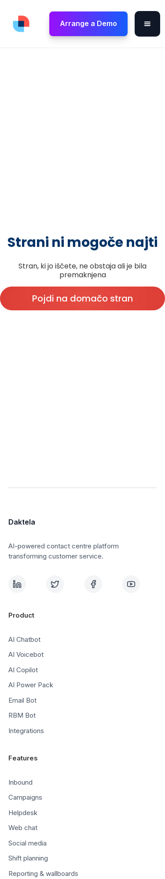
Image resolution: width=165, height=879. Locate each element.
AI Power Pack (30, 685)
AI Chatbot (24, 639)
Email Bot (22, 700)
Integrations (26, 730)
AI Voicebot (26, 654)
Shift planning (28, 858)
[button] (147, 24)
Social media (27, 843)
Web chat (22, 827)
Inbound (20, 782)
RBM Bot (22, 715)
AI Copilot (23, 670)
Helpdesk (22, 812)
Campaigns (25, 797)
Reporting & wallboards (43, 873)
